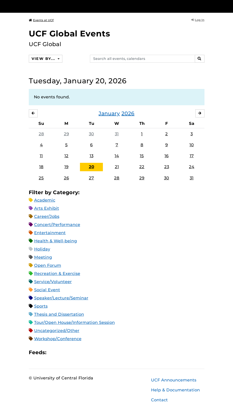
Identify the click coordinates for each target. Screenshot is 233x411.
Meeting (43, 257)
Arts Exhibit (46, 208)
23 (166, 166)
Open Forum (47, 265)
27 (91, 178)
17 (192, 155)
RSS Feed (70, 352)
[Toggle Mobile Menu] (203, 6)
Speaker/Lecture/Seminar (61, 298)
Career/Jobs (46, 216)
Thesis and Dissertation (59, 314)
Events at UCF (41, 20)
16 (167, 155)
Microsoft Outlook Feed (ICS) (61, 352)
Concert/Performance (57, 224)
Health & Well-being (55, 240)
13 (91, 155)
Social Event (47, 289)
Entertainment (50, 232)
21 (117, 166)
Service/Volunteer (53, 281)
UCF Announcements (173, 380)
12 (66, 155)
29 (66, 133)
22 (141, 166)
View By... (44, 58)
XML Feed (79, 352)
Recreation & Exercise (57, 273)
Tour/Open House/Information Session (74, 322)
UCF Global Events (69, 33)
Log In (197, 20)
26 (66, 178)
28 (41, 133)
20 (91, 166)
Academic (44, 200)
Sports (41, 306)
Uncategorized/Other (56, 330)
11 (41, 155)
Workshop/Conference (57, 338)
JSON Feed (87, 352)
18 (41, 166)
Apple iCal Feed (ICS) (53, 352)
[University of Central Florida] (62, 6)
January (109, 113)
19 (66, 166)
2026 (127, 113)
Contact (159, 399)
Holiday (42, 249)
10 (191, 144)
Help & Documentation (175, 390)
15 (142, 155)
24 (191, 166)
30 (91, 133)
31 (117, 133)
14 (117, 155)
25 (41, 178)
